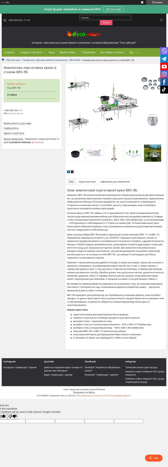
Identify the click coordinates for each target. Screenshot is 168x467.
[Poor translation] (12, 416)
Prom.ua (101, 389)
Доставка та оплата (112, 52)
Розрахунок (88, 52)
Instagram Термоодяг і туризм (20, 367)
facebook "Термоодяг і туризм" (102, 374)
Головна (9, 52)
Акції (51, 52)
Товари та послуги (30, 52)
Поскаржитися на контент (90, 395)
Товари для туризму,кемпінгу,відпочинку (44, 60)
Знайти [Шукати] (106, 22)
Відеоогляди (67, 52)
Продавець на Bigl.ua (84, 392)
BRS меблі (75, 60)
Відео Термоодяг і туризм (58, 374)
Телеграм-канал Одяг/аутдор (141, 367)
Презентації (13, 60)
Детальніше (113, 9)
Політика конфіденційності (118, 395)
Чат (153, 458)
